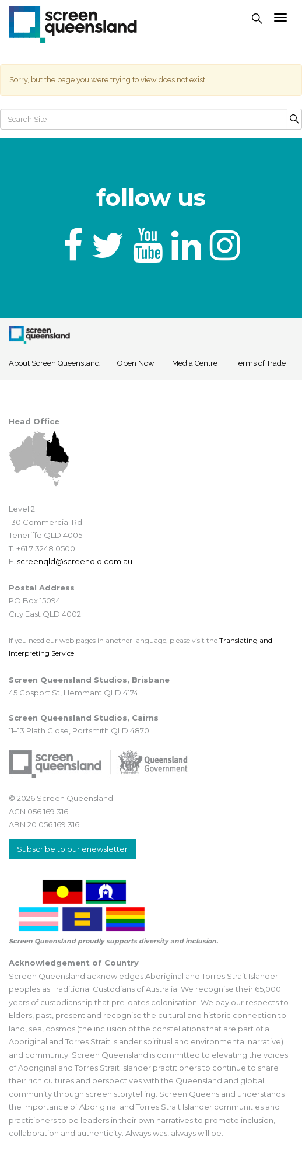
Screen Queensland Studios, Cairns (84, 717)
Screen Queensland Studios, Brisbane (89, 679)
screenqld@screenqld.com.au (74, 561)
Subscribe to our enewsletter (72, 849)
